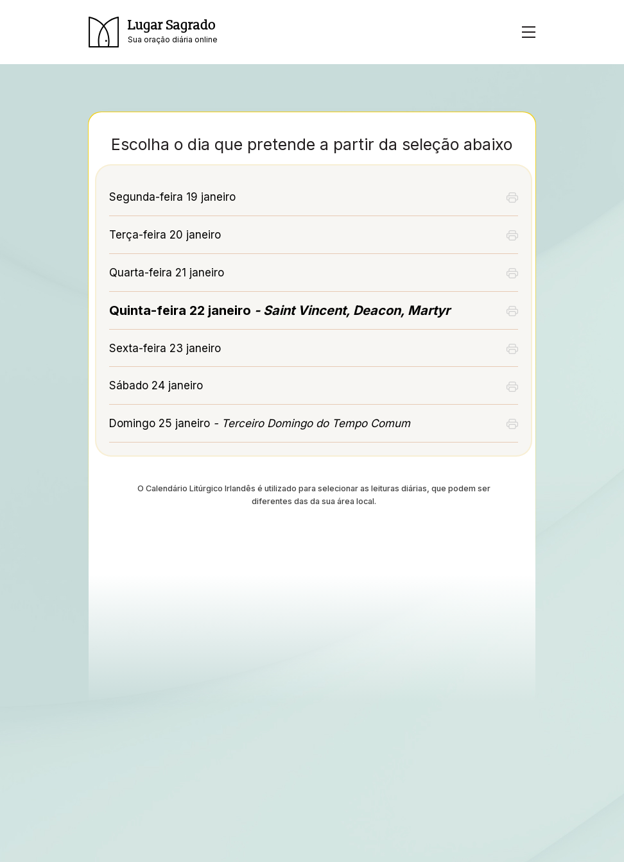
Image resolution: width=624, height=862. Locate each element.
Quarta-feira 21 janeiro (166, 272)
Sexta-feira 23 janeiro (165, 348)
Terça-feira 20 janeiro (165, 234)
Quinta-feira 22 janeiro (279, 310)
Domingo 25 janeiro (259, 423)
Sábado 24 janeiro (156, 385)
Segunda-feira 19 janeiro (172, 196)
